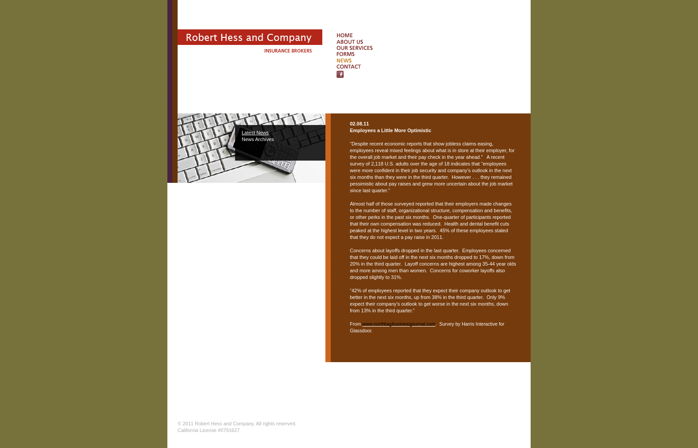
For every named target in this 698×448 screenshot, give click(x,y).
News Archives (258, 139)
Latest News (255, 132)
